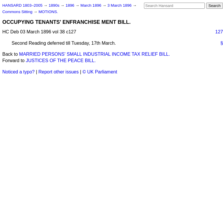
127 (219, 31)
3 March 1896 (120, 5)
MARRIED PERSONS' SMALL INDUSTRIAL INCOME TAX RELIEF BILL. (94, 54)
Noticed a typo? (18, 71)
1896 (70, 5)
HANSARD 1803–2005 (22, 5)
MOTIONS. (48, 12)
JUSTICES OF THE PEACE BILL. (61, 60)
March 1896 (91, 5)
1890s (54, 5)
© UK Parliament (99, 71)
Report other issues (58, 71)
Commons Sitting (17, 12)
